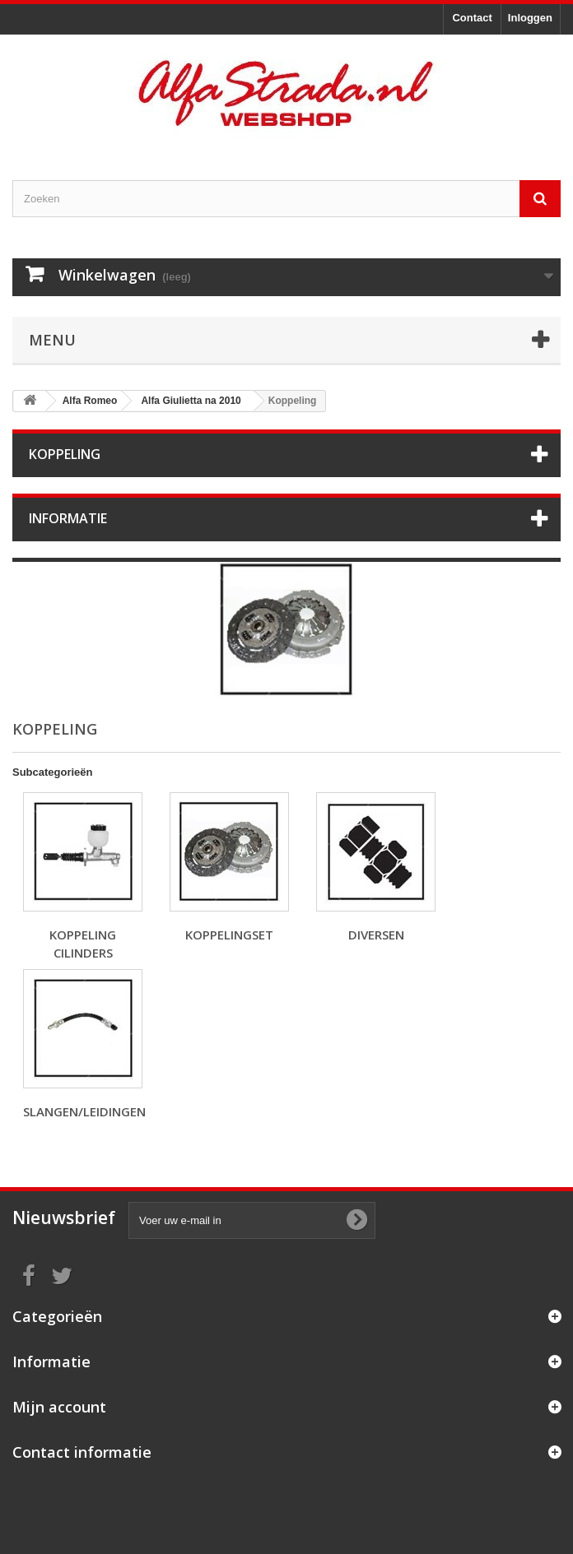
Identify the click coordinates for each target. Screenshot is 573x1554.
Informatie (68, 518)
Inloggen (530, 18)
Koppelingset (229, 934)
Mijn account (59, 1407)
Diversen (376, 934)
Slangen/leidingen (84, 1111)
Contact (471, 18)
